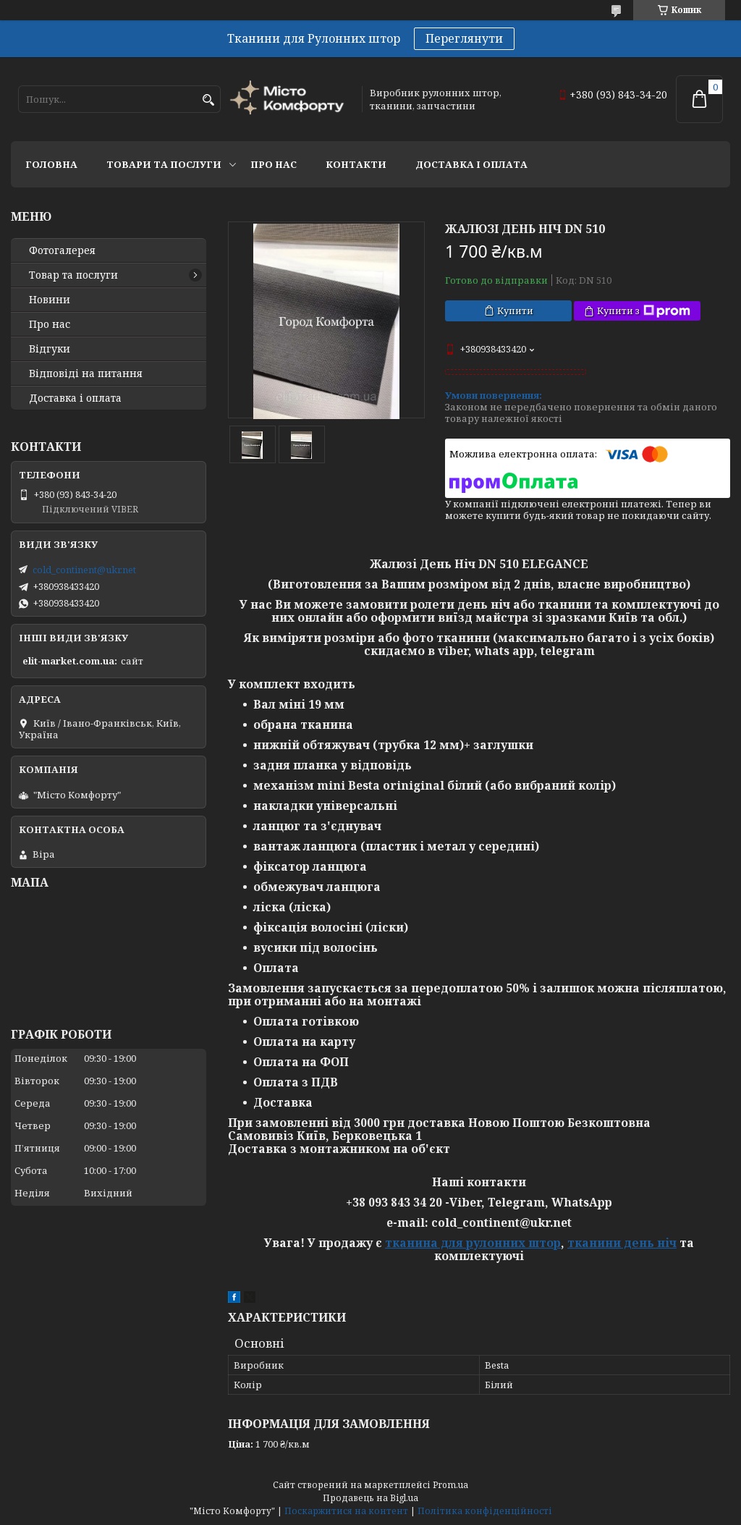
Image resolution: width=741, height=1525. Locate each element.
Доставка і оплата (471, 164)
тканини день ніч (622, 1243)
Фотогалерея (62, 250)
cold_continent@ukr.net (84, 569)
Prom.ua (450, 1485)
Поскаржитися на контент (346, 1511)
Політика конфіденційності (485, 1511)
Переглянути (464, 38)
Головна (51, 164)
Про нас (273, 164)
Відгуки (49, 348)
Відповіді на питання (86, 373)
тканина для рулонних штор (473, 1243)
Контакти (356, 164)
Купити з (643, 311)
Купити (515, 310)
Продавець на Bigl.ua (370, 1498)
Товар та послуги (73, 275)
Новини (49, 299)
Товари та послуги (163, 164)
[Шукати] (208, 100)
